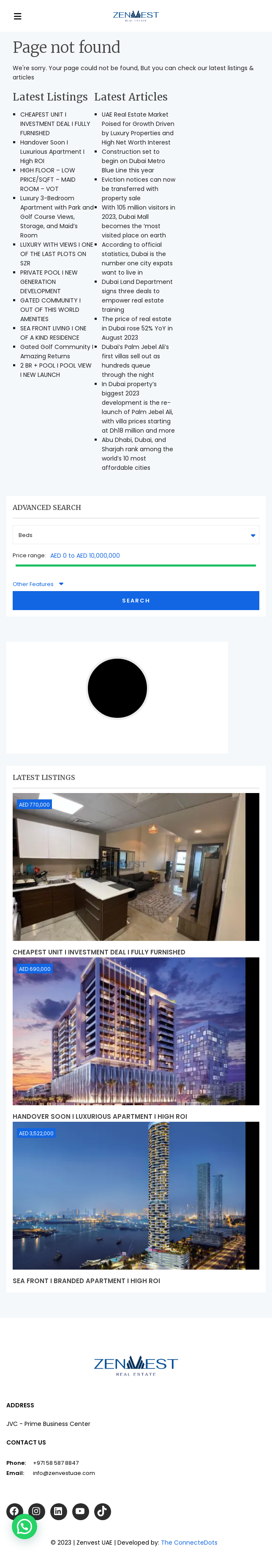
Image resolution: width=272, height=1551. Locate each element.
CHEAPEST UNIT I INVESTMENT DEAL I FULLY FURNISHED (55, 123)
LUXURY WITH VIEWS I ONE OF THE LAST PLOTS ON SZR (56, 253)
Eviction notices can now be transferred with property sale (138, 188)
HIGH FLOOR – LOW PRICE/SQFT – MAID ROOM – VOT (48, 179)
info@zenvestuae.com (64, 1473)
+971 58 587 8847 (56, 1463)
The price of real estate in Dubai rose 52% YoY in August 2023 (137, 328)
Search (136, 601)
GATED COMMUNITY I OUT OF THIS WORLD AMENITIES (50, 309)
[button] (24, 1526)
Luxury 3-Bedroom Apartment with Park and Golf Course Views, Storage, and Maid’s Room (57, 217)
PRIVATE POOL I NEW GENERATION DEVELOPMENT (49, 281)
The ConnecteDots (189, 1542)
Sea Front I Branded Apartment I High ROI (86, 1280)
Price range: (29, 555)
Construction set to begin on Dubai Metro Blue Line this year (133, 160)
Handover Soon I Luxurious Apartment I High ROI (52, 151)
